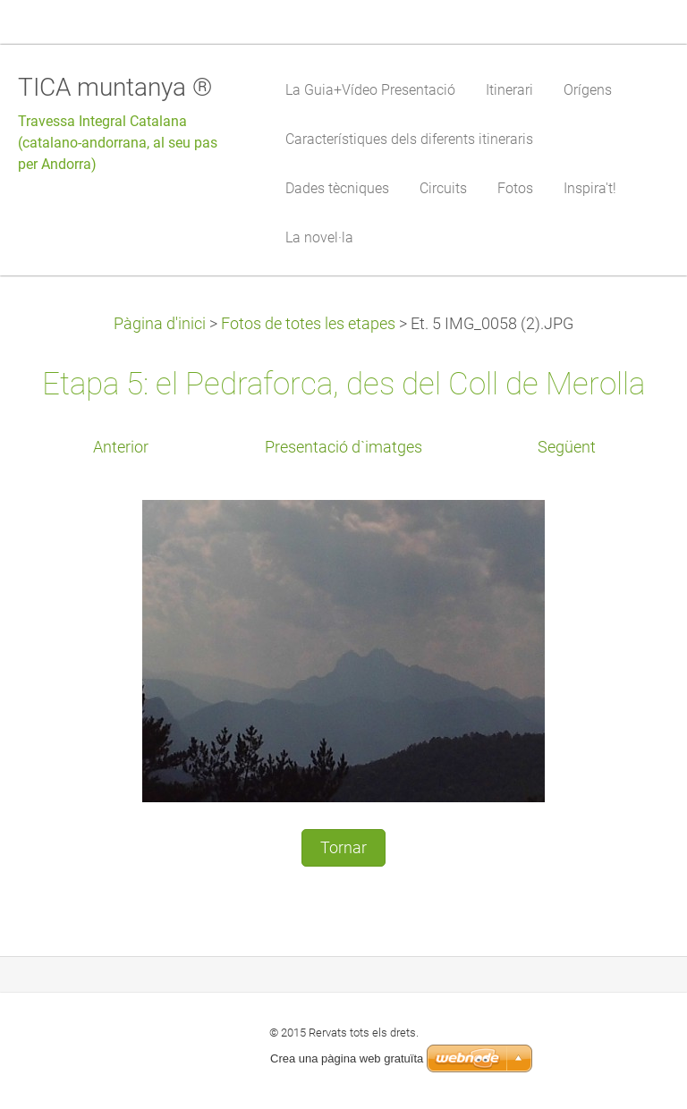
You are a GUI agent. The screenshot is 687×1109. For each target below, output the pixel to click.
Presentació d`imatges (343, 447)
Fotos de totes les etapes (308, 324)
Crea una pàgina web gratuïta (346, 1058)
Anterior (120, 447)
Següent (567, 447)
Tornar (343, 848)
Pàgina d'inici (160, 324)
